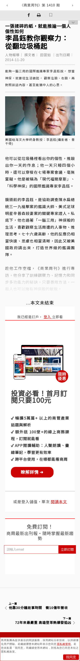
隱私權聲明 (64, 644)
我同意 (71, 657)
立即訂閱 (67, 549)
